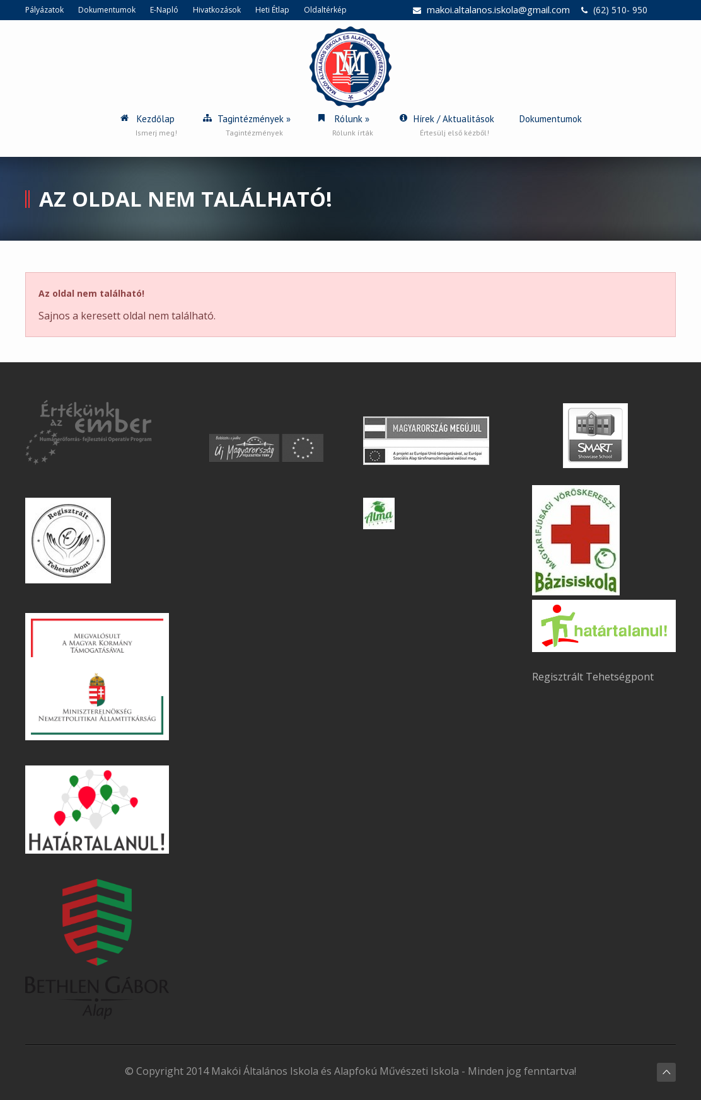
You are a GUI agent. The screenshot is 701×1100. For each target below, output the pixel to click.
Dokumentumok (107, 9)
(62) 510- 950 (620, 10)
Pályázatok (44, 9)
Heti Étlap (272, 9)
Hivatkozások (217, 9)
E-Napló (164, 9)
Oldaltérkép (325, 9)
